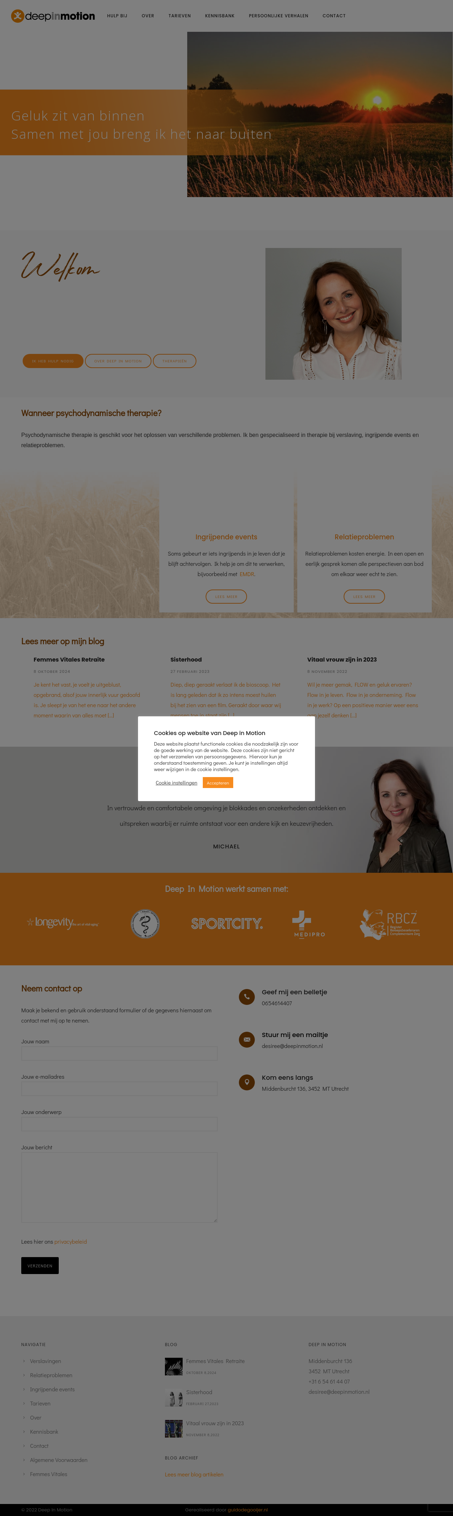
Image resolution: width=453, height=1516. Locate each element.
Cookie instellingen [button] (176, 783)
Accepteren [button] (218, 783)
